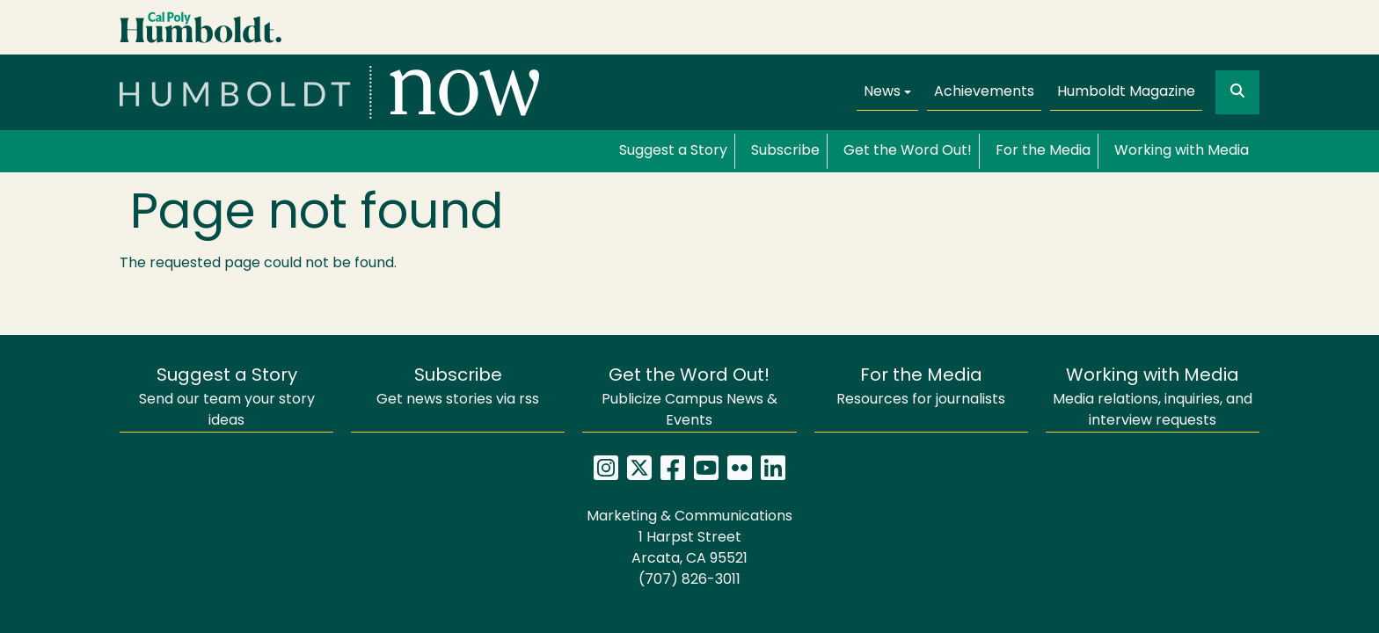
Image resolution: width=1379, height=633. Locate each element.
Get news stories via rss (457, 387)
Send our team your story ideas (227, 397)
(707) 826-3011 (689, 580)
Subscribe (785, 151)
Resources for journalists (920, 387)
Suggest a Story (673, 151)
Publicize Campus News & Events (689, 397)
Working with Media (1181, 151)
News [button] (882, 92)
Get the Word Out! (907, 151)
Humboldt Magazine (1126, 92)
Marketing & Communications (689, 517)
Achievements (984, 92)
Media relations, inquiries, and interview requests (1152, 397)
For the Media (1043, 151)
